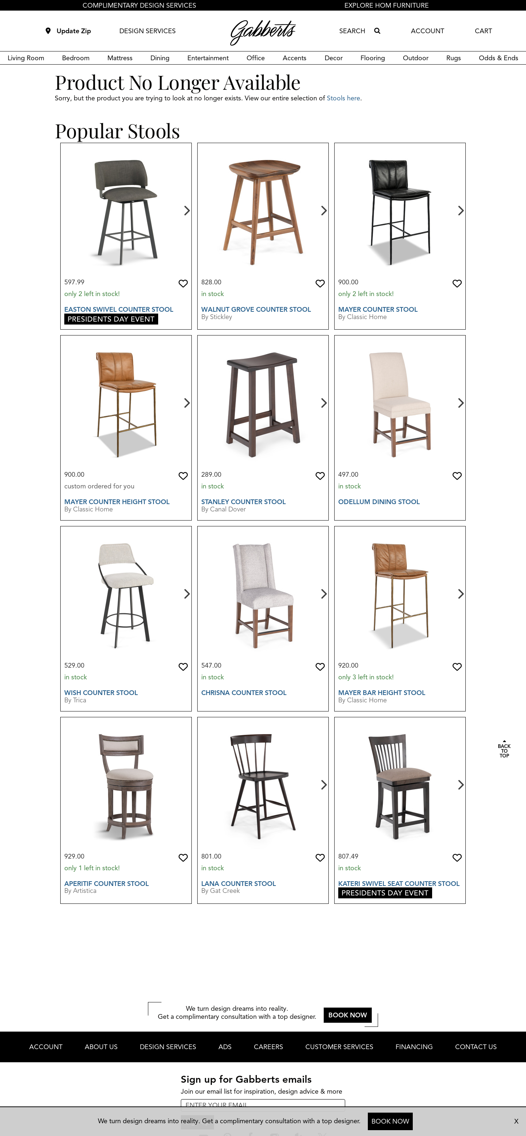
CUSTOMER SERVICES (339, 1047)
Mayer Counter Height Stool (116, 502)
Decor (334, 58)
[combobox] (355, 31)
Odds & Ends (498, 58)
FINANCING (414, 1047)
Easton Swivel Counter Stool (118, 310)
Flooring (373, 58)
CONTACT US (476, 1047)
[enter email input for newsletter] (263, 1105)
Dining (159, 58)
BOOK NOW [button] (347, 1015)
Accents (294, 58)
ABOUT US (101, 1047)
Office (256, 58)
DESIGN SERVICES (147, 31)
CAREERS (268, 1047)
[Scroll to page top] (504, 749)
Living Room (26, 58)
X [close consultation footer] (516, 1121)
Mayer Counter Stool (378, 310)
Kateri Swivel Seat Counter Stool (399, 884)
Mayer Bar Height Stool (381, 693)
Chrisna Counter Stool (243, 693)
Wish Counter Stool (101, 693)
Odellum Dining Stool (379, 502)
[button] (183, 283)
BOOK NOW (390, 1121)
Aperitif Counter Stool (106, 884)
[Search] (376, 31)
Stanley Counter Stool (243, 502)
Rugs (453, 58)
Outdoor (415, 58)
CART (483, 31)
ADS (225, 1047)
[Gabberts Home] (263, 33)
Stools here (343, 98)
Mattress (120, 58)
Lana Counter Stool (238, 884)
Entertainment (208, 58)
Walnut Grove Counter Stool (256, 310)
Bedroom (75, 58)
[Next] (186, 210)
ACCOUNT (427, 31)
